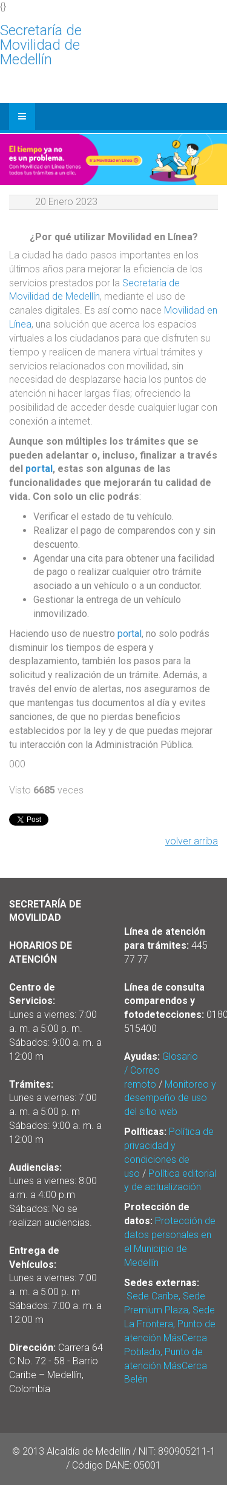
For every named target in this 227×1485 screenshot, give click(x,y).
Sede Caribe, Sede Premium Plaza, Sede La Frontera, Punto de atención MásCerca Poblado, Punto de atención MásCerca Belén (169, 1337)
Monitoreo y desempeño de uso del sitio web (170, 1098)
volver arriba (191, 841)
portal (39, 468)
